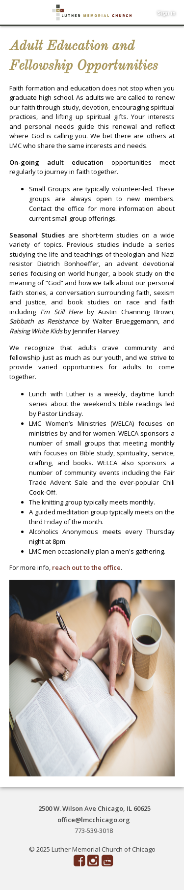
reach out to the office (86, 567)
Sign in (166, 13)
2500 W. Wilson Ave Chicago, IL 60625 (94, 808)
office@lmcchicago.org (93, 819)
